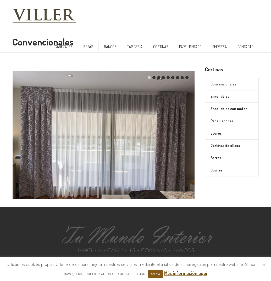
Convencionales (223, 84)
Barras (216, 158)
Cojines (217, 170)
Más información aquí (185, 273)
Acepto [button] (155, 274)
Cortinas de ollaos (225, 145)
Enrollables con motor (229, 108)
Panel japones (222, 121)
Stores (216, 133)
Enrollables (220, 96)
